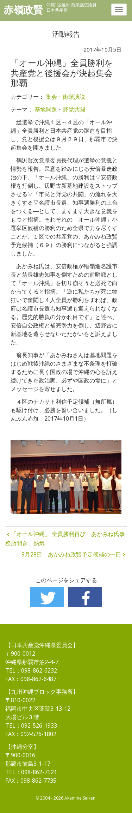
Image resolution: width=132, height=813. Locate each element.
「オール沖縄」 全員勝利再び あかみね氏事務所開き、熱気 (65, 538)
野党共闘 (74, 109)
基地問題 (45, 109)
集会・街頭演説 (65, 97)
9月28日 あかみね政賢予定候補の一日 (71, 554)
